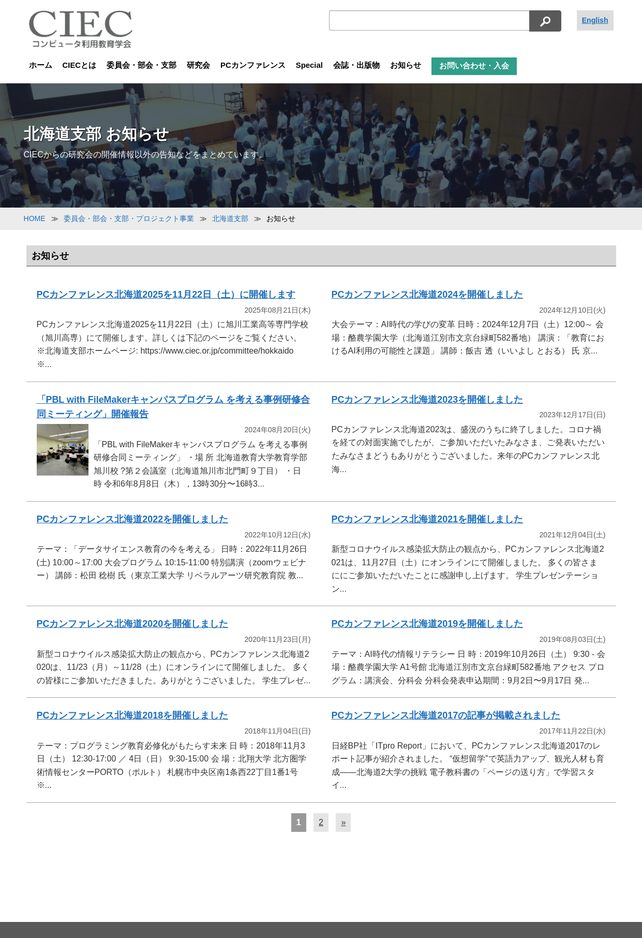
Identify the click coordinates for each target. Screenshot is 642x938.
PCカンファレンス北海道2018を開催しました (133, 715)
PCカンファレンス (253, 65)
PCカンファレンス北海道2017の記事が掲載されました (446, 715)
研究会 (198, 65)
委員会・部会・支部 (141, 65)
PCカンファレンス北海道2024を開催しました (428, 294)
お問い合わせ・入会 (474, 66)
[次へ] (343, 822)
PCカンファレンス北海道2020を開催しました (133, 624)
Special (309, 65)
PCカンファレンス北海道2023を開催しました (428, 399)
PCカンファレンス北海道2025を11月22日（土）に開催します (166, 294)
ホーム (40, 65)
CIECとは (80, 65)
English (595, 20)
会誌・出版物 (356, 65)
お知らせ (405, 65)
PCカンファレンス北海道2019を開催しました (428, 624)
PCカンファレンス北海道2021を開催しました (428, 519)
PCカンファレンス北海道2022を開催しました (133, 519)
